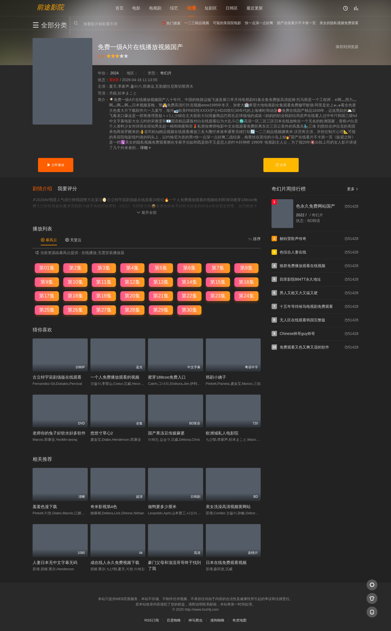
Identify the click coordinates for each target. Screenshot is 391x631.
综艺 (174, 8)
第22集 (189, 296)
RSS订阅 (151, 620)
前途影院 (50, 7)
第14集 (189, 281)
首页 (119, 8)
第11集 (103, 281)
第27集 (103, 309)
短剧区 (211, 8)
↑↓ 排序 (254, 239)
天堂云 (73, 240)
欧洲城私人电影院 (222, 433)
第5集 (160, 268)
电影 (136, 8)
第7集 (218, 268)
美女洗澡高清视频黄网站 (228, 506)
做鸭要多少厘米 (162, 506)
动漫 (191, 8)
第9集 (46, 281)
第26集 (75, 309)
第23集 (217, 296)
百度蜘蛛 (174, 620)
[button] (45, 188)
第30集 (189, 309)
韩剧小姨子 (216, 377)
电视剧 (155, 8)
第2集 (75, 268)
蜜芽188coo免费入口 (167, 377)
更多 (352, 189)
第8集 (246, 268)
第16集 (246, 281)
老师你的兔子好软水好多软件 (59, 433)
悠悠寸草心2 (101, 433)
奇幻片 (166, 73)
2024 (114, 73)
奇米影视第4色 (103, 506)
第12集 (132, 281)
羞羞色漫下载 (45, 506)
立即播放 (55, 165)
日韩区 (232, 8)
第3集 (103, 268)
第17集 (46, 296)
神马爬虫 (195, 620)
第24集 (246, 296)
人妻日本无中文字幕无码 (55, 562)
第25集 (46, 309)
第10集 (75, 281)
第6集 (189, 268)
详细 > (145, 147)
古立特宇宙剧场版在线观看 (57, 377)
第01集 (46, 268)
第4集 (132, 268)
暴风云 (49, 240)
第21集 (160, 296)
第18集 (75, 296)
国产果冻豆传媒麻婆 (166, 433)
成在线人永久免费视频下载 (114, 562)
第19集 (103, 296)
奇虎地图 (239, 620)
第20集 (132, 296)
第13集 (160, 281)
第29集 (160, 309)
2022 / (302, 215)
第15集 (217, 281)
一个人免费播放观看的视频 (114, 377)
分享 (281, 165)
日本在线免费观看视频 (226, 562)
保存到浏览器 (347, 47)
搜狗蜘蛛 (217, 620)
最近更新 (255, 8)
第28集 (132, 309)
